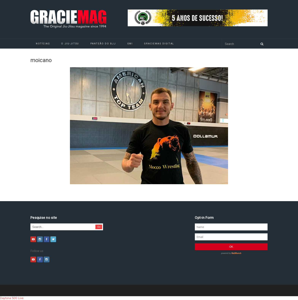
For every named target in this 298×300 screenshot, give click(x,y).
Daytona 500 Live (12, 298)
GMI (130, 43)
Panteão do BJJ (103, 43)
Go (99, 226)
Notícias (43, 43)
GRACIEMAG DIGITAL (159, 43)
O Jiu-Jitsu (70, 43)
